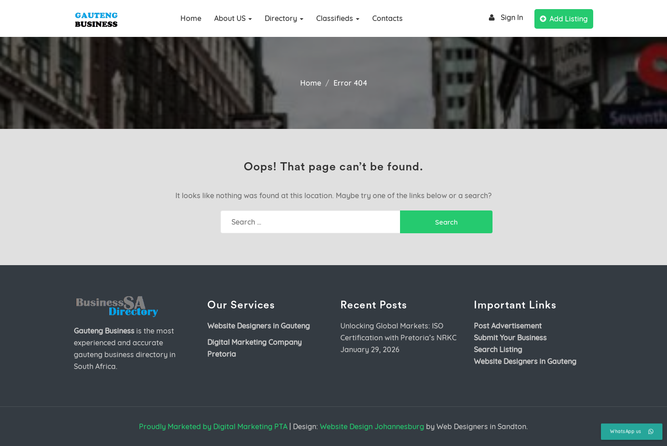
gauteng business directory (121, 354)
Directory (284, 18)
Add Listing (564, 18)
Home (190, 18)
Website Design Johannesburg (372, 426)
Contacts (387, 18)
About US (233, 18)
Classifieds (337, 18)
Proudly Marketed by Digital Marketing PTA (213, 426)
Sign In (504, 17)
